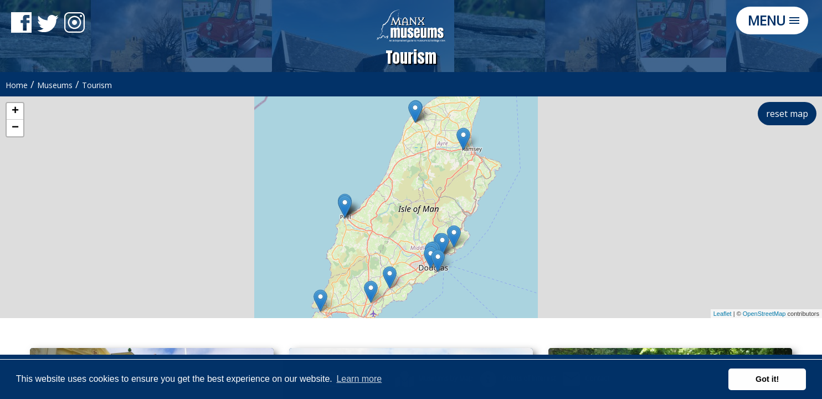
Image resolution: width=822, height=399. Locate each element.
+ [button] (15, 111)
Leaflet (722, 313)
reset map (787, 114)
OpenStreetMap (764, 313)
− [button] (15, 128)
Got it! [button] (767, 379)
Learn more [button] (359, 378)
